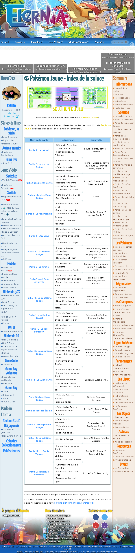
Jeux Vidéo (54, 42)
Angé (69, 546)
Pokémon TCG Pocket (84, 68)
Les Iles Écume (121, 399)
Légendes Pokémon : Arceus (11, 220)
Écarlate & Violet (118, 54)
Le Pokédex (120, 101)
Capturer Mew (122, 297)
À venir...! (6, 163)
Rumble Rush (8, 280)
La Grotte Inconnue (124, 402)
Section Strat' (11, 421)
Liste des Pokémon (10, 115)
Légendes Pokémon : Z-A (51, 65)
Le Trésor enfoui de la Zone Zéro (118, 64)
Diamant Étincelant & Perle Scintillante (11, 227)
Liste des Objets (122, 427)
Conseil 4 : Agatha (124, 353)
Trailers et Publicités (124, 471)
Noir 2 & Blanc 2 (10, 339)
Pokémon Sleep (17, 65)
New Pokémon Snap (9, 245)
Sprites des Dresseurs (124, 456)
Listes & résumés (9, 137)
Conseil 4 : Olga (122, 346)
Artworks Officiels (123, 460)
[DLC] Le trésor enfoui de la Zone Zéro (10, 211)
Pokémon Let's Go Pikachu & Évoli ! (62, 538)
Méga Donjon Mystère (8, 318)
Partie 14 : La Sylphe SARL (39, 379)
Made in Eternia (77, 42)
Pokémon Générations (7, 153)
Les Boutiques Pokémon (120, 407)
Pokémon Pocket (6, 269)
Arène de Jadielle (123, 338)
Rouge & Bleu (8, 401)
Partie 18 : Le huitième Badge (39, 439)
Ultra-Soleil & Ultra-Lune (10, 297)
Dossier (19, 42)
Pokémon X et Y (54, 541)
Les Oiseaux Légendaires (119, 289)
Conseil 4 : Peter (122, 356)
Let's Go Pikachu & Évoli (10, 237)
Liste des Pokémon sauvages (122, 248)
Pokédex (35, 42)
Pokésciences (11, 451)
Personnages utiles (123, 375)
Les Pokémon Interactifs (120, 261)
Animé (98, 42)
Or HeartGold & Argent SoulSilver (9, 348)
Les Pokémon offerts (124, 269)
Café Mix (6, 259)
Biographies (8, 140)
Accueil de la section (120, 89)
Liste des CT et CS (123, 417)
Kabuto (11, 106)
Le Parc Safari (121, 396)
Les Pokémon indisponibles (120, 255)
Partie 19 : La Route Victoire (39, 453)
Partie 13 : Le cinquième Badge (39, 352)
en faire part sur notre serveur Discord (73, 502)
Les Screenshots (122, 468)
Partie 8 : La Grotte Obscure (123, 160)
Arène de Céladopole (119, 320)
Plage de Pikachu (123, 442)
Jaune (5, 398)
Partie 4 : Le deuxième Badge (39, 196)
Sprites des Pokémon (118, 451)
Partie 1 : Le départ (39, 150)
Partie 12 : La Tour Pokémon (39, 330)
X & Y (4, 312)
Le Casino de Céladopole (120, 384)
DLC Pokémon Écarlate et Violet (61, 527)
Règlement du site (12, 515)
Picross (5, 323)
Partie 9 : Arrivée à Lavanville (39, 280)
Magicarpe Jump (10, 284)
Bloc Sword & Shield (11, 436)
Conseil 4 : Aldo (122, 350)
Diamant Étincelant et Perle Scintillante (64, 533)
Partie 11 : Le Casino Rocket (39, 316)
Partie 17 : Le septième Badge (39, 426)
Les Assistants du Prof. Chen (121, 370)
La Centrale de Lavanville (121, 391)
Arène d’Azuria (122, 309)
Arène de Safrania (123, 328)
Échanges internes (123, 266)
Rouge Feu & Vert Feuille (8, 378)
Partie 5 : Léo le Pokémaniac (121, 144)
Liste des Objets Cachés (121, 422)
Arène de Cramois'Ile (118, 333)
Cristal (5, 391)
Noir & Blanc (8, 343)
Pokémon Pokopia (6, 186)
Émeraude (7, 383)
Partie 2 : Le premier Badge (39, 165)
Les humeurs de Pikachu (121, 437)
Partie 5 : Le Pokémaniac (39, 213)
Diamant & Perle (10, 356)
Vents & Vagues (10, 180)
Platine (5, 353)
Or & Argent (8, 395)
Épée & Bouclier (10, 232)
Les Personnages (122, 98)
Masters (5, 277)
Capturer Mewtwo (123, 294)
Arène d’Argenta (123, 305)
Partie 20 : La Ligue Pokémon (39, 473)
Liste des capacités (124, 104)
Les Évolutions (121, 273)
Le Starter (119, 94)
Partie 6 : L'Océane (39, 235)
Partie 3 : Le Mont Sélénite (39, 182)
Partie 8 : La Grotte (39, 266)
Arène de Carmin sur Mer (122, 314)
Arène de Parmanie (124, 325)
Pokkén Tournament (12, 331)
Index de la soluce (123, 116)
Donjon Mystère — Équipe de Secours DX (10, 252)
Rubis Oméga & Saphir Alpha (9, 307)
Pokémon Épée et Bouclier (59, 535)
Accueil (5, 42)
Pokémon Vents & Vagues (58, 515)
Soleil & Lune (8, 302)
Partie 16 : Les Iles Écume (39, 410)
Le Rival (118, 365)
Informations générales (7, 431)
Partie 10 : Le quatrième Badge (39, 299)
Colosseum (7, 364)
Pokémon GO (9, 287)
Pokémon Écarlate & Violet (59, 524)
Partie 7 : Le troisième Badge (39, 253)
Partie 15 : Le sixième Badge (39, 398)
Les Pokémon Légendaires (120, 278)
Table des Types (122, 108)
